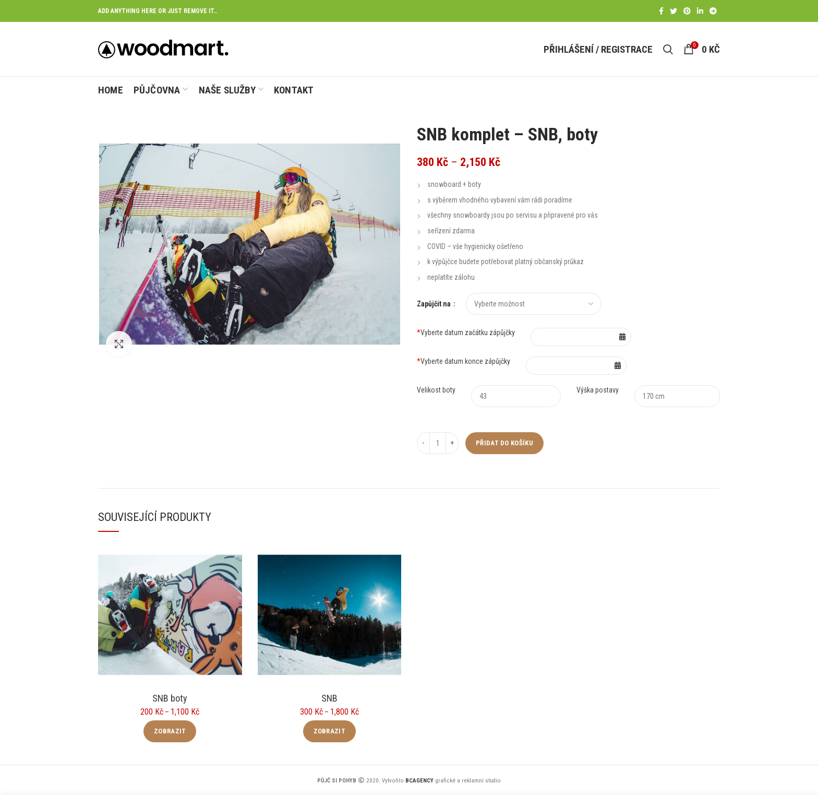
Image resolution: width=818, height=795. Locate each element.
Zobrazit (170, 731)
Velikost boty (436, 390)
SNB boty (169, 698)
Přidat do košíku (504, 443)
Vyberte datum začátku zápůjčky (466, 332)
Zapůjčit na (434, 304)
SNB (329, 698)
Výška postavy (597, 390)
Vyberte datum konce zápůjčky (463, 361)
